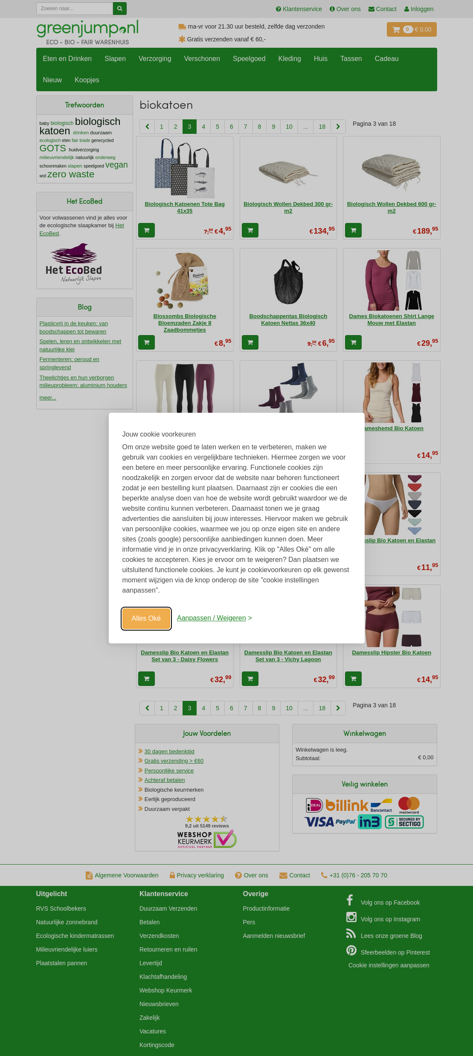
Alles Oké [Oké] (146, 618)
